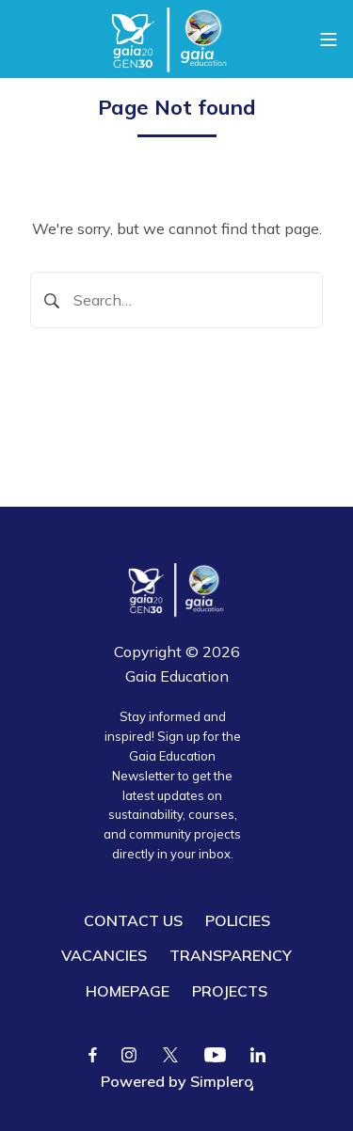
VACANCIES (104, 955)
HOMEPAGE (127, 991)
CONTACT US (133, 920)
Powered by (177, 1081)
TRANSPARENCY (230, 955)
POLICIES (237, 920)
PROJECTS (229, 991)
